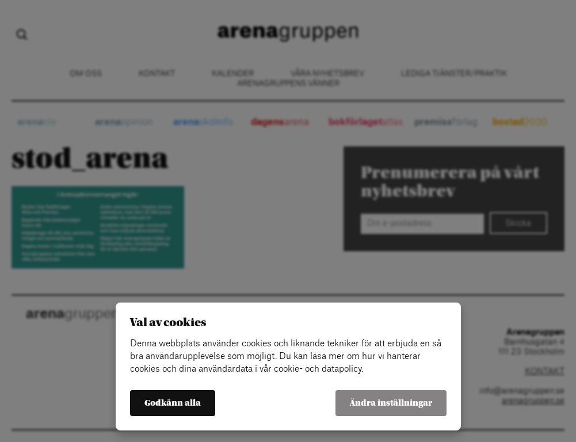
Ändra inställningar (391, 403)
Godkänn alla (172, 403)
